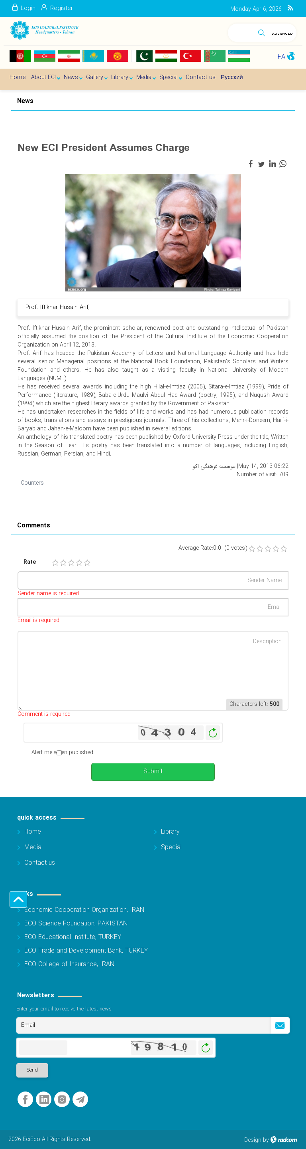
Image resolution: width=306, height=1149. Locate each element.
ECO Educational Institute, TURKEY (72, 937)
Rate (30, 562)
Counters (32, 483)
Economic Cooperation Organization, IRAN (84, 910)
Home (32, 832)
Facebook (25, 1099)
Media (32, 847)
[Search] (241, 31)
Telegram (80, 1099)
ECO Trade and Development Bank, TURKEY (86, 951)
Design (252, 1140)
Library (170, 832)
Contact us (39, 863)
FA (281, 57)
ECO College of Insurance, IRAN (69, 964)
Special (171, 847)
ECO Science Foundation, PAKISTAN (76, 924)
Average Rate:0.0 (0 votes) (212, 548)
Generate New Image (213, 733)
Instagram (62, 1099)
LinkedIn (44, 1099)
